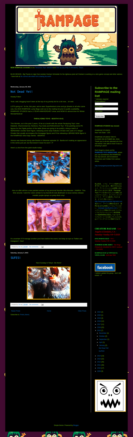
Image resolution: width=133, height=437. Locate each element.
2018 (99, 321)
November (103, 333)
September (103, 339)
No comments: (34, 247)
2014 (99, 356)
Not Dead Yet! (22, 91)
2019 (99, 318)
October (102, 336)
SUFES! (16, 258)
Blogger (76, 425)
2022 (99, 312)
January (102, 345)
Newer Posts (15, 311)
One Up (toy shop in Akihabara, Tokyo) (69, 68)
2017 (99, 324)
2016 (99, 327)
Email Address (100, 101)
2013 (99, 359)
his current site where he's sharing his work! (35, 76)
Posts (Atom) (24, 315)
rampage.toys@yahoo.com (107, 208)
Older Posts (82, 311)
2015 (99, 330)
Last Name (98, 111)
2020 (99, 315)
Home (49, 311)
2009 (99, 371)
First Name (99, 106)
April (101, 342)
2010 (99, 368)
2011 (99, 365)
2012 (99, 362)
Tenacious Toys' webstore (44, 68)
